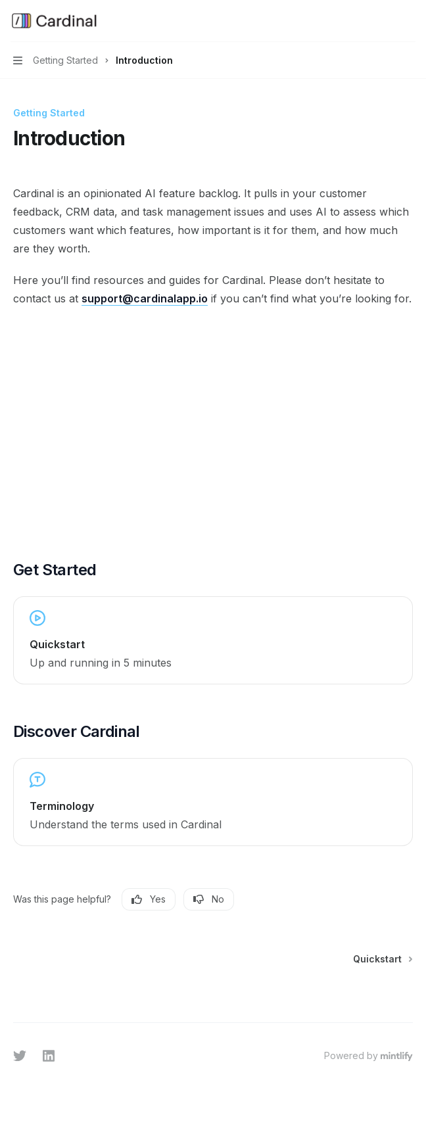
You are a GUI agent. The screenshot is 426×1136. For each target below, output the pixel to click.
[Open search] (383, 21)
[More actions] (408, 21)
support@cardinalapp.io (145, 298)
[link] (213, 640)
